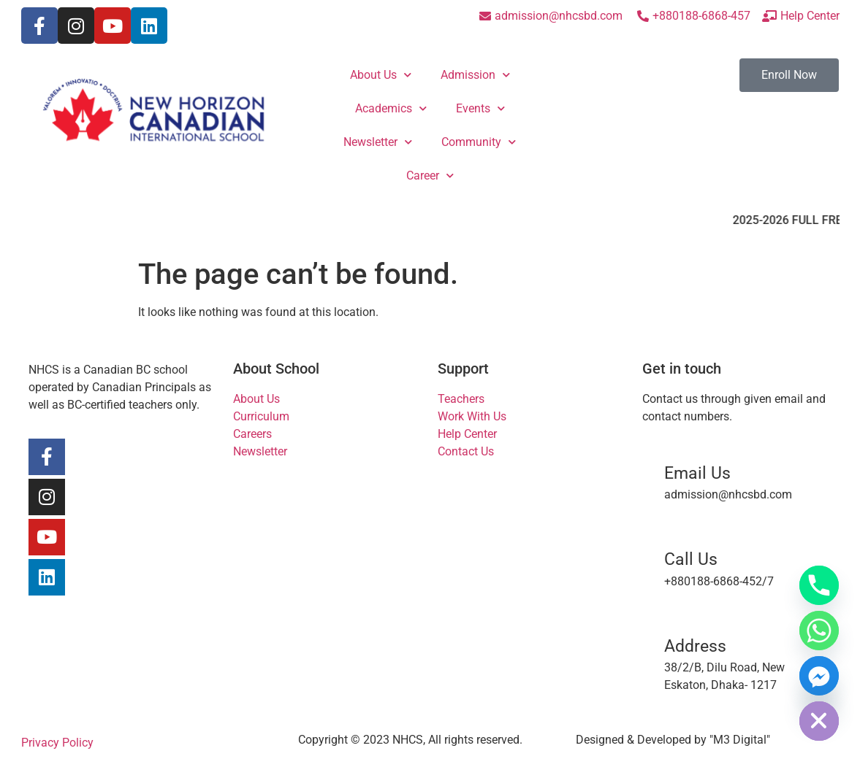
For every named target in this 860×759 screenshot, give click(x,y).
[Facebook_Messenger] (819, 676)
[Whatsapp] (819, 630)
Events (480, 108)
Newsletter (377, 142)
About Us (380, 74)
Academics (391, 108)
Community (478, 142)
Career (430, 175)
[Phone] (819, 585)
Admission (475, 74)
